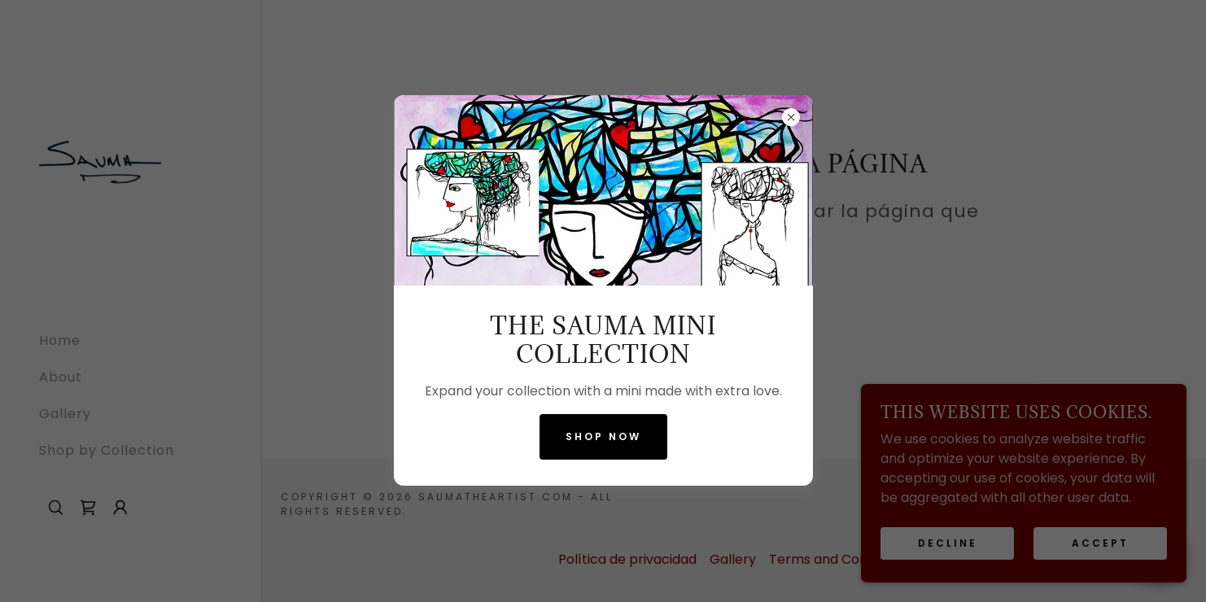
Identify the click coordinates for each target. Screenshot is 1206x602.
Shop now (603, 436)
